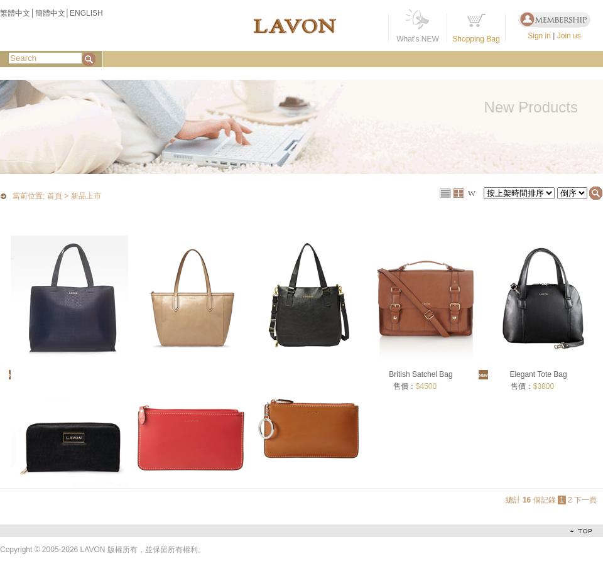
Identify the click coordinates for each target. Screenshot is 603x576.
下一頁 (585, 500)
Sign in (539, 35)
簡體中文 (50, 13)
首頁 (54, 196)
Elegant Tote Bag (538, 374)
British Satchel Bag (420, 374)
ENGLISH (86, 13)
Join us (569, 35)
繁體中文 (15, 13)
